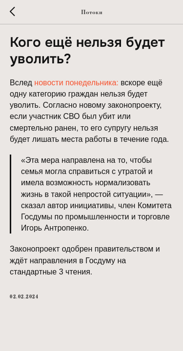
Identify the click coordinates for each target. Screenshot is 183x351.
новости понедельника (75, 82)
